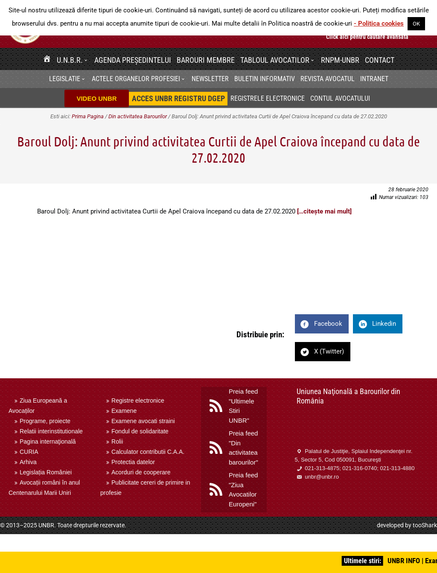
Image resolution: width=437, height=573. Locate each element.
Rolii (117, 441)
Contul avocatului (340, 98)
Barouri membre (206, 60)
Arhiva (28, 462)
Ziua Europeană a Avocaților (38, 405)
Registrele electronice (267, 98)
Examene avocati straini (143, 421)
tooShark (425, 525)
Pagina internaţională (48, 441)
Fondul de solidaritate (140, 431)
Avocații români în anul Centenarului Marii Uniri (44, 487)
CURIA (29, 451)
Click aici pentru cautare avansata (367, 36)
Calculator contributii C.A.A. (147, 451)
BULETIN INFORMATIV (264, 79)
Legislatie (64, 79)
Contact (379, 60)
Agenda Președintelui (132, 60)
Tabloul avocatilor (274, 60)
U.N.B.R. (70, 60)
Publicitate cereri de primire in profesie (145, 487)
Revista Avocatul (327, 79)
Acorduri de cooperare (141, 472)
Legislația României (46, 472)
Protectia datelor (133, 462)
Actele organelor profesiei (136, 79)
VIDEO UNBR (96, 98)
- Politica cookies (379, 23)
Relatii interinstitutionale (51, 431)
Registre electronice (137, 400)
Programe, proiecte (45, 421)
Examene (124, 410)
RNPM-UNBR (340, 60)
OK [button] (416, 23)
